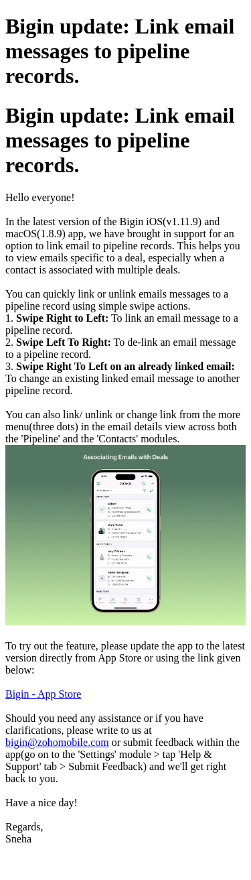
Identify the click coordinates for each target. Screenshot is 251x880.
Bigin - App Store (43, 694)
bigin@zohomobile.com (57, 742)
